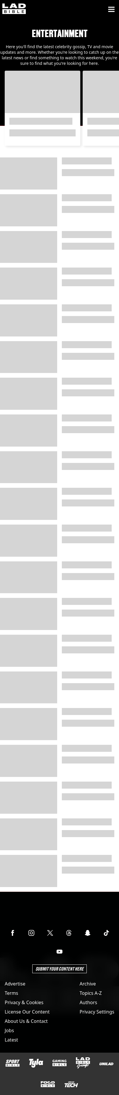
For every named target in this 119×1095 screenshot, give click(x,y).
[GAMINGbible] (59, 1063)
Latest (11, 1040)
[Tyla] (36, 1063)
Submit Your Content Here (59, 968)
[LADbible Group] (83, 1063)
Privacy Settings (97, 1012)
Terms (11, 993)
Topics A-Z (91, 993)
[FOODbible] (48, 1084)
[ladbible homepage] (14, 9)
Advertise (15, 984)
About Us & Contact (26, 1021)
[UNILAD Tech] (71, 1084)
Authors (88, 1002)
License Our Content (27, 1012)
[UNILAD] (106, 1064)
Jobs (9, 1030)
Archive (88, 984)
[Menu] (111, 9)
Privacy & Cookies (24, 1002)
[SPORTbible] (13, 1063)
